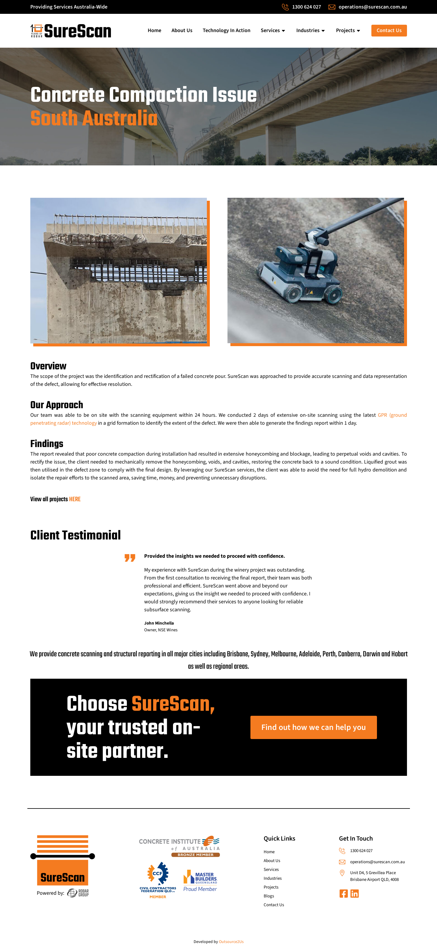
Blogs (269, 896)
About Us (182, 30)
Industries (311, 30)
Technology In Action (226, 30)
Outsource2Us (231, 942)
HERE (75, 499)
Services (273, 30)
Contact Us (389, 30)
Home (154, 30)
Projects (348, 30)
